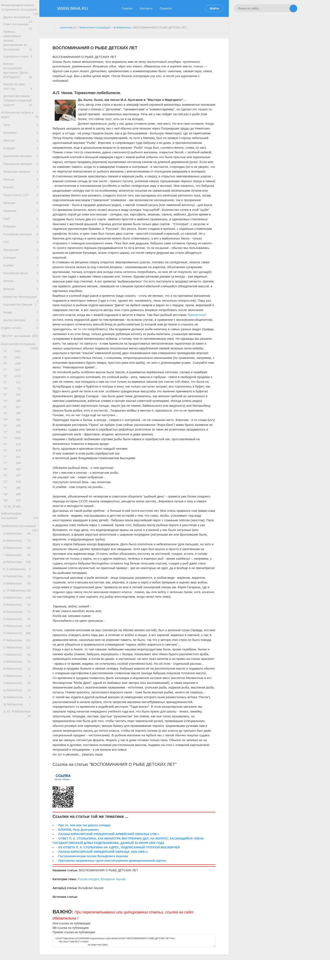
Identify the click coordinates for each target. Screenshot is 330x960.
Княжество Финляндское (20, 328)
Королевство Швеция (20, 339)
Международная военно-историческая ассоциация (19, 10)
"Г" (13, 413)
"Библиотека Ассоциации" (19, 592)
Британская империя (20, 165)
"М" (13, 469)
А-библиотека (19, 603)
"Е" (13, 427)
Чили (20, 130)
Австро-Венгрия (20, 356)
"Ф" (13, 526)
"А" (13, 392)
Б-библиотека (19, 611)
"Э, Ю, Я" (13, 568)
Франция (20, 219)
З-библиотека (19, 663)
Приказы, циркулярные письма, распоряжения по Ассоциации (20, 45)
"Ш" (13, 554)
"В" (13, 406)
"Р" (13, 497)
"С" (13, 504)
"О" (13, 483)
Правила (166, 8)
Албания (20, 157)
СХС (20, 263)
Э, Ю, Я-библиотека (19, 817)
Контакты (146, 8)
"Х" (13, 533)
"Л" (13, 462)
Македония (20, 272)
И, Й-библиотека (19, 671)
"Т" (13, 511)
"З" (13, 441)
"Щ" (13, 561)
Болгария (20, 281)
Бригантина (197, 315)
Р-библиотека (19, 731)
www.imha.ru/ (68, 27)
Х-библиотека (19, 774)
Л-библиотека (19, 688)
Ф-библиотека (19, 766)
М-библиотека (19, 697)
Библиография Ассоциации (19, 578)
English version (19, 366)
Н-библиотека (19, 706)
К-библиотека (19, 680)
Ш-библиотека (19, 800)
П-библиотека (19, 723)
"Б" (13, 399)
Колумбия (20, 139)
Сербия (20, 290)
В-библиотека (19, 620)
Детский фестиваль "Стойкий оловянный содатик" (20, 103)
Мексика (20, 148)
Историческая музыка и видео (19, 119)
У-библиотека (19, 757)
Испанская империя (20, 183)
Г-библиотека (19, 628)
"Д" (13, 420)
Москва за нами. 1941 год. (20, 88)
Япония (20, 308)
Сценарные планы (20, 59)
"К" (13, 455)
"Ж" (13, 434)
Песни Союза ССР (20, 210)
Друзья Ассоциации (20, 23)
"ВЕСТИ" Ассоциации (19, 376)
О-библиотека (19, 714)
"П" (13, 490)
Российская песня (20, 299)
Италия (20, 201)
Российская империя (20, 254)
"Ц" (13, 539)
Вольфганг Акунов (113, 879)
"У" (13, 518)
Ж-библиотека (19, 654)
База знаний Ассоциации (19, 385)
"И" (13, 448)
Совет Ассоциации (20, 32)
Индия (20, 348)
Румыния (20, 245)
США (20, 237)
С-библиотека (19, 740)
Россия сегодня (88, 879)
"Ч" (13, 547)
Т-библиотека (19, 749)
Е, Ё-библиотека (19, 646)
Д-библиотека (19, 637)
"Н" (13, 476)
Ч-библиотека (19, 783)
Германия (20, 228)
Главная (127, 8)
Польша (20, 192)
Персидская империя (20, 174)
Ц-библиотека (19, 792)
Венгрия (20, 317)
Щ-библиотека (19, 809)
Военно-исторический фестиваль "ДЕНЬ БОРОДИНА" (20, 72)
